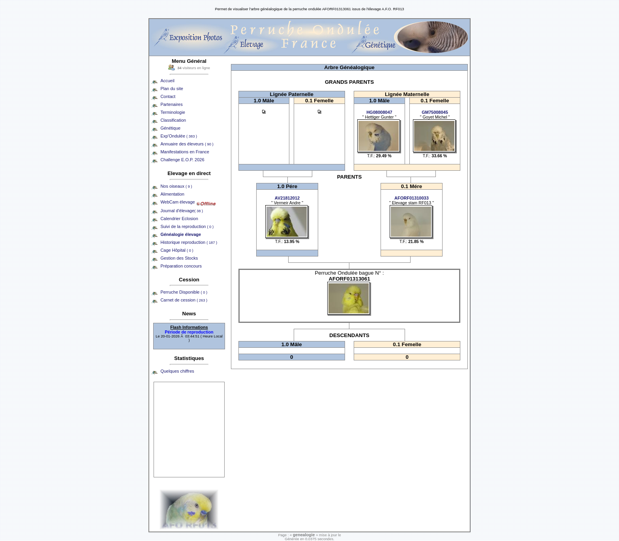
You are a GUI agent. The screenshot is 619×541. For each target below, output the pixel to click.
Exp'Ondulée (178, 136)
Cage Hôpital (176, 250)
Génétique (170, 128)
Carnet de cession (183, 300)
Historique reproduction (188, 242)
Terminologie (172, 112)
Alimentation (172, 194)
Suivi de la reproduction (187, 226)
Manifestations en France (184, 151)
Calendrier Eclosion (179, 218)
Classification (173, 120)
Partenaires (171, 104)
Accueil (167, 80)
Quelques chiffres (177, 371)
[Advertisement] (189, 429)
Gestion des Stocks (179, 258)
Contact (167, 96)
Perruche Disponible (183, 292)
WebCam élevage (177, 202)
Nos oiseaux (176, 186)
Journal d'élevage (181, 210)
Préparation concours (181, 266)
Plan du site (171, 88)
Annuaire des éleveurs (186, 143)
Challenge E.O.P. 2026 (182, 159)
